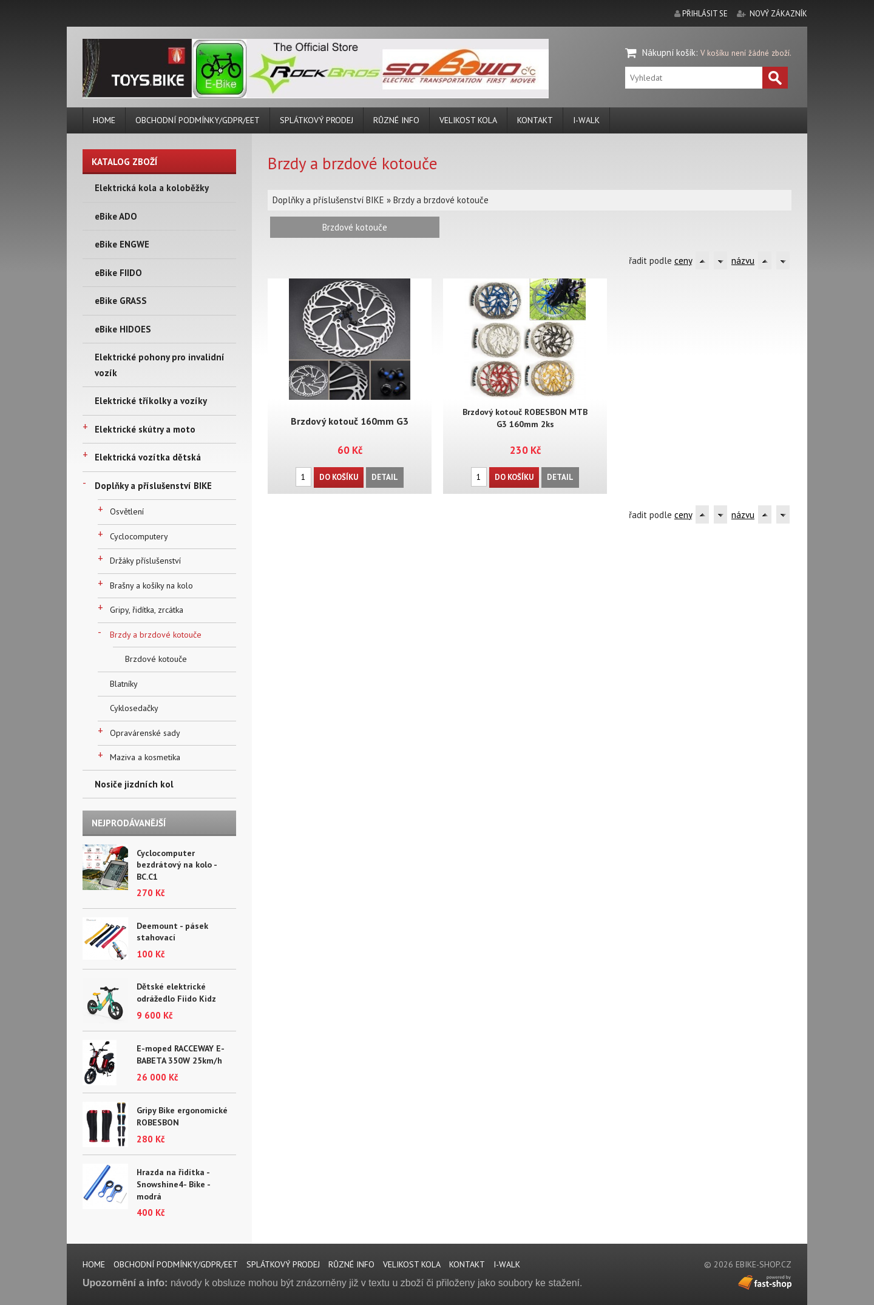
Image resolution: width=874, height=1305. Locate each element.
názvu (742, 260)
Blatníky (124, 683)
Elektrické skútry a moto (145, 429)
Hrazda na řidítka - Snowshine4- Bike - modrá (173, 1184)
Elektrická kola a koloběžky (152, 188)
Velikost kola (468, 120)
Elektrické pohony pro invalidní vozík (160, 365)
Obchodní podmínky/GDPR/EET (197, 120)
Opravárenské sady (145, 732)
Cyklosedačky (134, 708)
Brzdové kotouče (156, 658)
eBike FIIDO (118, 272)
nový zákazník (778, 13)
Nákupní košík (669, 52)
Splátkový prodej (316, 120)
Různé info (396, 120)
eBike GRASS (121, 300)
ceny (683, 260)
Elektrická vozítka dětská (148, 457)
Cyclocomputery (139, 536)
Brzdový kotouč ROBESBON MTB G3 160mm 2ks (525, 417)
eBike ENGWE (122, 244)
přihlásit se (705, 13)
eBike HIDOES (123, 329)
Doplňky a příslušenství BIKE (153, 485)
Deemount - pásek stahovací (172, 931)
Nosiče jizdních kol (134, 784)
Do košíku (339, 475)
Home (104, 120)
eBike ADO (116, 216)
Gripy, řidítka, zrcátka (146, 609)
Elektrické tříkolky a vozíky (151, 400)
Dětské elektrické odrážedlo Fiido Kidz (176, 992)
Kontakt (535, 120)
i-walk (586, 120)
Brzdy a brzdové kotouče (156, 634)
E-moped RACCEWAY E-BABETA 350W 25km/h (181, 1054)
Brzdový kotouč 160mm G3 (349, 420)
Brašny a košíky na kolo (151, 585)
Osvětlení (127, 511)
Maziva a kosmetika (145, 757)
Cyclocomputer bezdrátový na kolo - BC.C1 (177, 865)
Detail (384, 475)
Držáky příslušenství (145, 560)
